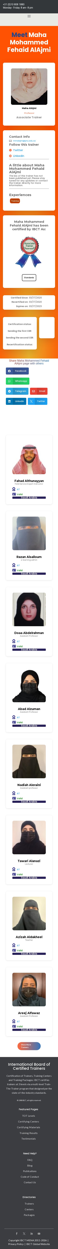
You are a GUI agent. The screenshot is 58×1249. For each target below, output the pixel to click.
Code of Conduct (30, 1176)
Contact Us (30, 1182)
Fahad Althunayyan (29, 481)
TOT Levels (28, 1115)
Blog (29, 1165)
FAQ (29, 1159)
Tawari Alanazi (29, 861)
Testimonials (28, 1138)
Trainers (29, 1203)
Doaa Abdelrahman (29, 633)
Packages (29, 1214)
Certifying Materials (28, 1127)
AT (18, 489)
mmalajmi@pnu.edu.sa (24, 141)
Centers (29, 1209)
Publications (30, 1171)
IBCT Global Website (38, 1243)
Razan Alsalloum (29, 557)
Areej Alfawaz (29, 1013)
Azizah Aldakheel (29, 937)
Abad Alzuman (29, 709)
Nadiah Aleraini (29, 785)
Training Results (28, 1132)
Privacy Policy (16, 1243)
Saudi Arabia (29, 497)
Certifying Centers (28, 1121)
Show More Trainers (26, 1046)
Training (15, 200)
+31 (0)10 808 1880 (13, 4)
